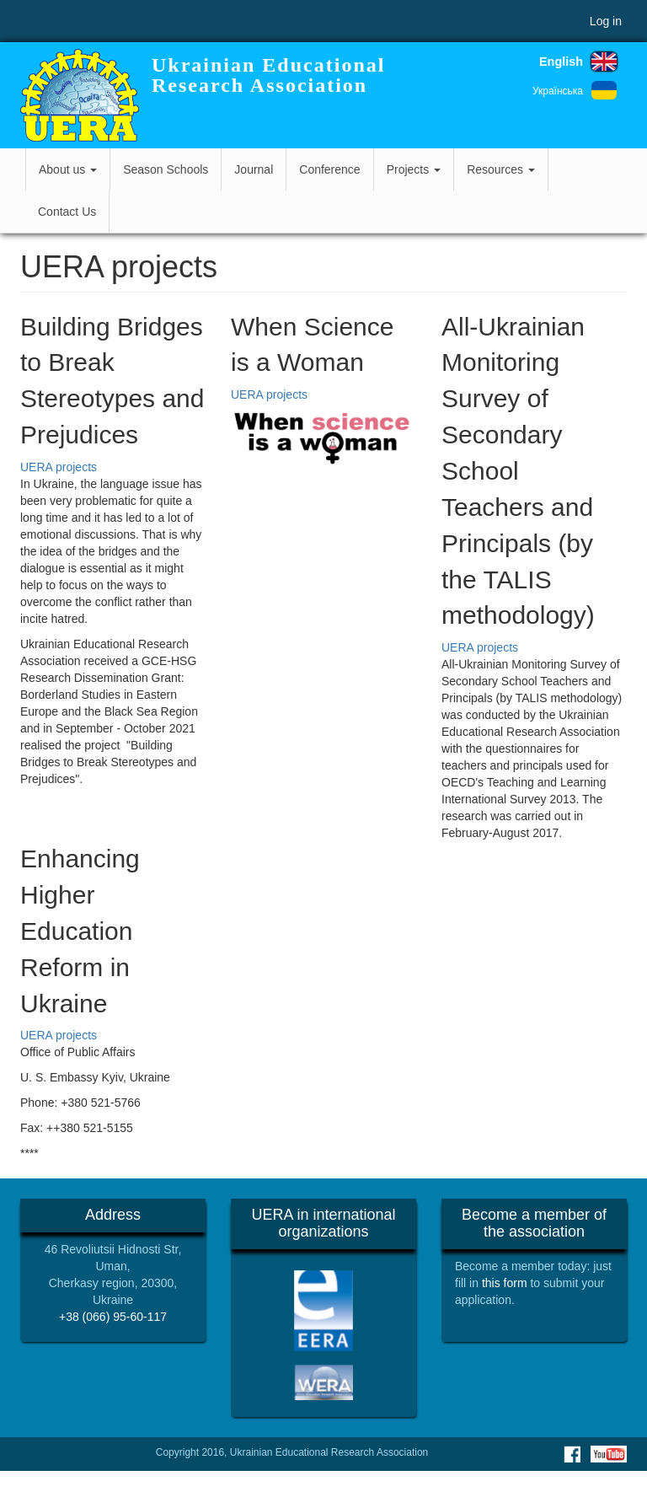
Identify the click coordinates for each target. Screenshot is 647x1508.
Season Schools (165, 169)
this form (504, 1283)
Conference (329, 169)
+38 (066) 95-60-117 (113, 1316)
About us (68, 169)
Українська (557, 91)
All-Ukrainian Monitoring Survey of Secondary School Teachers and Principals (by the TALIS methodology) (518, 471)
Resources (501, 169)
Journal (253, 169)
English (561, 61)
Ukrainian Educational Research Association (268, 75)
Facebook (572, 1454)
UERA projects (58, 467)
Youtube (609, 1454)
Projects (414, 169)
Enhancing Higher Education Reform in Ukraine (80, 931)
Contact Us (67, 211)
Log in (606, 21)
